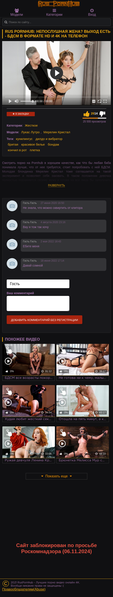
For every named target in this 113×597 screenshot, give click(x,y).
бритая (13, 144)
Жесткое (31, 125)
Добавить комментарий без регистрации (44, 320)
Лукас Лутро (30, 132)
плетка (35, 150)
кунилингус (24, 139)
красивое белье (33, 144)
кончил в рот (17, 150)
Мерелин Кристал (56, 132)
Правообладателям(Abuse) (24, 589)
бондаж (53, 144)
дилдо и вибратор (48, 139)
